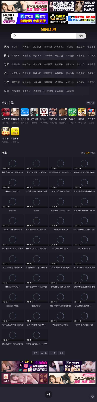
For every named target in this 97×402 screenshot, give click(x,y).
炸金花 (70, 46)
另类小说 (70, 82)
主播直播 (81, 55)
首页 (35, 353)
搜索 (81, 36)
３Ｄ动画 (48, 55)
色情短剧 (70, 90)
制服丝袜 (59, 64)
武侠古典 (48, 82)
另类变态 (91, 64)
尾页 (61, 353)
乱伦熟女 (81, 64)
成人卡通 (37, 64)
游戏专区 (48, 46)
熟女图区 (81, 73)
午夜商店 (26, 90)
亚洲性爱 (16, 64)
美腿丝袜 (59, 73)
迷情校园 (59, 82)
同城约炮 (16, 90)
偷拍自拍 (26, 64)
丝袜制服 (70, 55)
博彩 (6, 46)
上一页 (44, 353)
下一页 (53, 353)
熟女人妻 (59, 55)
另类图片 (91, 73)
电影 (6, 64)
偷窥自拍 (16, 73)
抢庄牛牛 (91, 46)
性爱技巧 (91, 82)
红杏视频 (59, 90)
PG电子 (15, 46)
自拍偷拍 (26, 55)
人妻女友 (37, 82)
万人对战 (37, 46)
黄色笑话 (81, 82)
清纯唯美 (70, 73)
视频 (6, 55)
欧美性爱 (48, 64)
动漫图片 (48, 73)
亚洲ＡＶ (16, 55)
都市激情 (16, 82)
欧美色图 (37, 73)
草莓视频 (37, 90)
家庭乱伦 (26, 82)
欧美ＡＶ (37, 55)
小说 (6, 82)
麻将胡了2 (59, 46)
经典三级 (70, 64)
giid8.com (48, 29)
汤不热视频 (48, 90)
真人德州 (26, 46)
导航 (6, 90)
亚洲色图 (26, 73)
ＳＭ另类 (91, 55)
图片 (6, 73)
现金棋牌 (81, 46)
